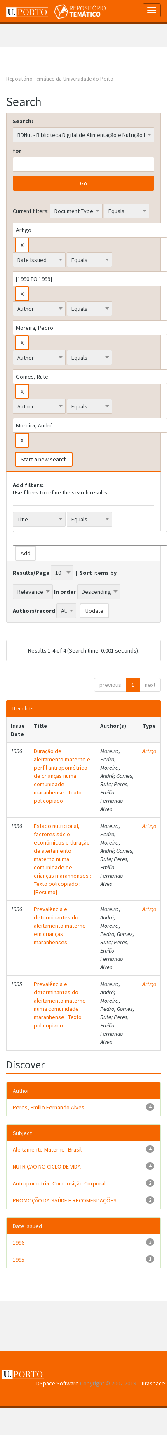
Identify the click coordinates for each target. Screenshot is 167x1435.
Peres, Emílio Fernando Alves (49, 1107)
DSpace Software (57, 1383)
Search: (23, 121)
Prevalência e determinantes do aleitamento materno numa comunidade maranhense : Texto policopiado (60, 1004)
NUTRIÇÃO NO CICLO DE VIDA (47, 1166)
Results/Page (31, 572)
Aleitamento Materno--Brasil (47, 1149)
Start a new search (44, 459)
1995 (18, 1259)
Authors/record (34, 610)
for (17, 150)
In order (65, 591)
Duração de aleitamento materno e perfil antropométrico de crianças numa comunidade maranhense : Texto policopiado (62, 775)
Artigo (149, 751)
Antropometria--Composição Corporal (59, 1183)
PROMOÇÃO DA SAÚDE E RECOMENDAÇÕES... (66, 1200)
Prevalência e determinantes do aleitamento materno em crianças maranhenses (60, 925)
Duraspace (152, 1383)
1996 (18, 1242)
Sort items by (98, 572)
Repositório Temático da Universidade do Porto (59, 78)
